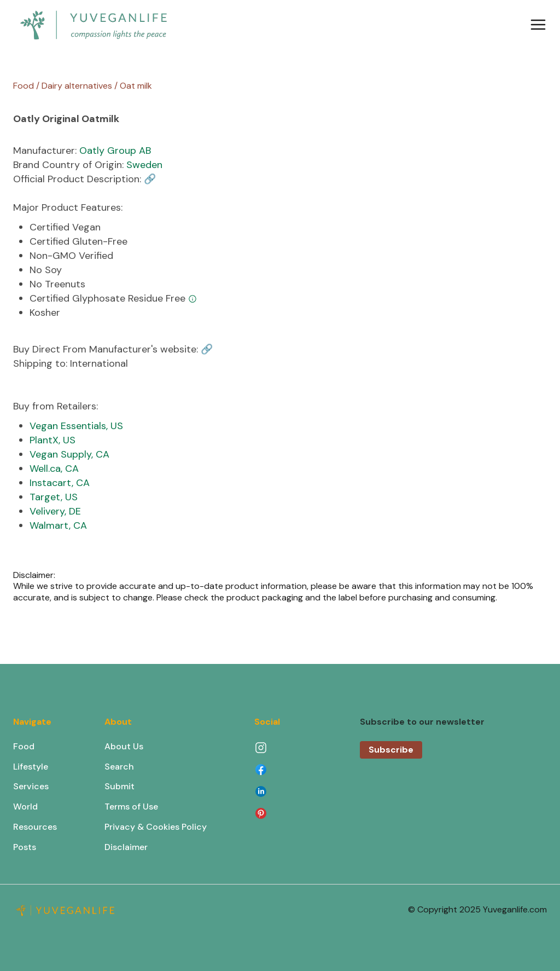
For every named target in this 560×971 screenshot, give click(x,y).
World (25, 806)
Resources (35, 827)
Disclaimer (126, 847)
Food (23, 746)
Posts (24, 847)
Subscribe (391, 749)
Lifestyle (30, 766)
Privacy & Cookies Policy (155, 827)
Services (31, 786)
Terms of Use (131, 806)
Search (119, 766)
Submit (119, 786)
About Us (123, 746)
